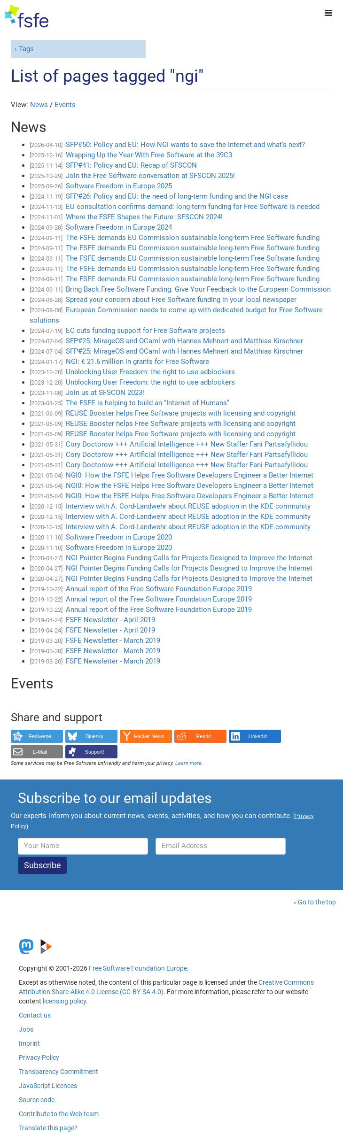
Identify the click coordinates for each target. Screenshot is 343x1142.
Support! (94, 752)
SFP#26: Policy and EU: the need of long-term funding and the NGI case (177, 196)
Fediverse (40, 736)
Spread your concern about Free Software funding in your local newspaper (181, 299)
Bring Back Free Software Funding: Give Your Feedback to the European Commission (198, 289)
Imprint (29, 1043)
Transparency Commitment (58, 1071)
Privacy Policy (39, 1057)
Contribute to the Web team (59, 1114)
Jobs (26, 1029)
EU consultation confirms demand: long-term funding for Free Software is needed (193, 206)
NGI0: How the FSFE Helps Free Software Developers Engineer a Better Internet (189, 475)
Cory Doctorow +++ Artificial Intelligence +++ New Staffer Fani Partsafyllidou (187, 444)
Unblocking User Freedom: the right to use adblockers (150, 372)
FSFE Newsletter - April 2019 (110, 620)
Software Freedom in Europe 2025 (119, 186)
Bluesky (94, 736)
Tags (26, 49)
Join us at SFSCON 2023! (105, 392)
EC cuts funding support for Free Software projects (145, 330)
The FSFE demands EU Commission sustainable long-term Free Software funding (193, 237)
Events (65, 104)
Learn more (188, 763)
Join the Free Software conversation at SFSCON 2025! (150, 175)
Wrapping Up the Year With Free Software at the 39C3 (149, 155)
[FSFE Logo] (26, 16)
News (39, 104)
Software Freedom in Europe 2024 (119, 227)
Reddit (203, 736)
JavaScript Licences (48, 1085)
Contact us (35, 1015)
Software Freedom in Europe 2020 (119, 537)
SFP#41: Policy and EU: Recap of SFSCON (131, 165)
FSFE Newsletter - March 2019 (113, 640)
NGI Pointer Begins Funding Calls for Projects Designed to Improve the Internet (189, 558)
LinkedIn (258, 736)
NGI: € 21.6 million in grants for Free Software (137, 361)
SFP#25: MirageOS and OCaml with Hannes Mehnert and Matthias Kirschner (184, 341)
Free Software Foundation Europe (138, 968)
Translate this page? (48, 1128)
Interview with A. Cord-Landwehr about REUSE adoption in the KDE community (188, 506)
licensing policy (64, 1001)
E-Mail (40, 752)
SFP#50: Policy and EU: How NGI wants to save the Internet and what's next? (185, 144)
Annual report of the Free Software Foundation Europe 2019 (159, 589)
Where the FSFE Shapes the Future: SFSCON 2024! (144, 217)
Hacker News (149, 736)
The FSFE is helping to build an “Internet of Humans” (147, 403)
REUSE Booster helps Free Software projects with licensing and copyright (181, 413)
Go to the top (317, 902)
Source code (37, 1099)
